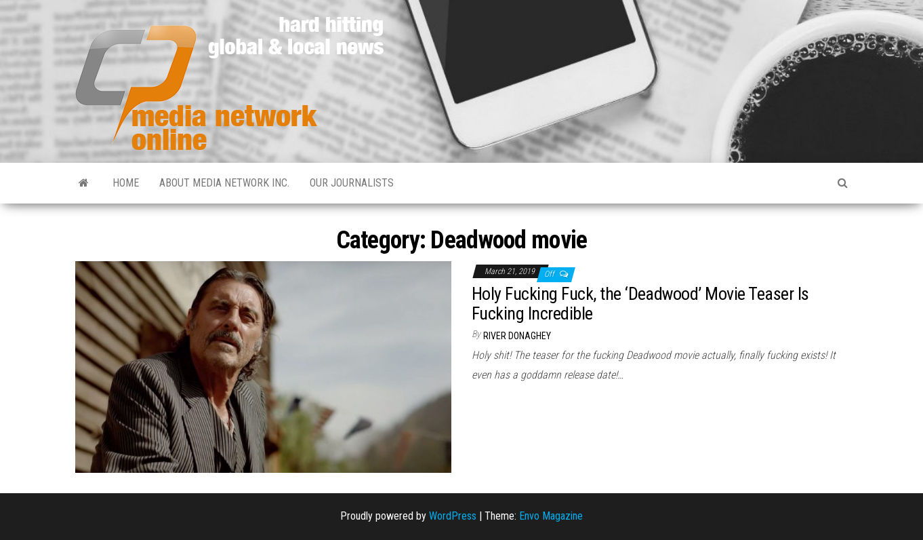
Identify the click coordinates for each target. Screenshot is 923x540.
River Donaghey (517, 335)
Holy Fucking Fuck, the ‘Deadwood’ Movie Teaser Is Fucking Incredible (640, 304)
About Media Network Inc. (224, 182)
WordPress (452, 515)
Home (125, 182)
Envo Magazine (551, 515)
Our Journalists (352, 182)
